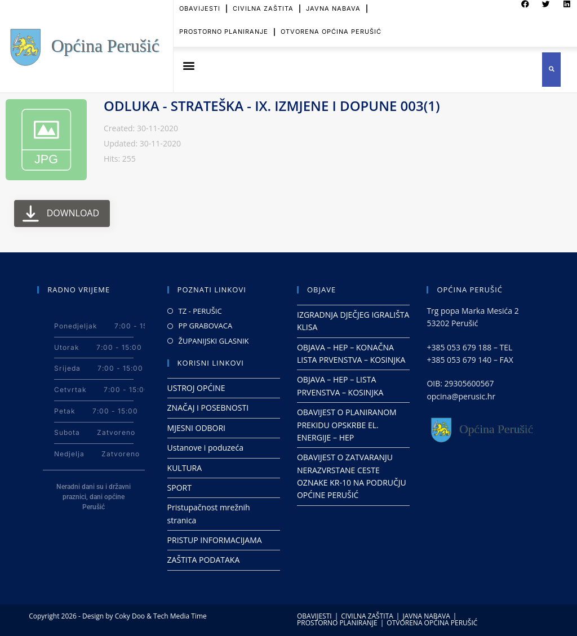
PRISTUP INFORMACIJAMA (214, 540)
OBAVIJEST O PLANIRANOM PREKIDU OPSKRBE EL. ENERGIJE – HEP (347, 425)
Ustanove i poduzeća (205, 447)
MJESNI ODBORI (196, 427)
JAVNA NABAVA (426, 616)
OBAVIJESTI (314, 616)
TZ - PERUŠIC (200, 311)
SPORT (179, 487)
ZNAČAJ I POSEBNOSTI (208, 407)
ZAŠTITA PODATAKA (203, 559)
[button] (188, 65)
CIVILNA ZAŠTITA (367, 616)
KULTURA (184, 467)
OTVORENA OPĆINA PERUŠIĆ (331, 26)
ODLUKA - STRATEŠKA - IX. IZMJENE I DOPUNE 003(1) (272, 105)
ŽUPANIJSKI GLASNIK (214, 341)
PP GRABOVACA (206, 326)
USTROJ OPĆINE (196, 388)
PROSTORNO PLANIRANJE (223, 26)
